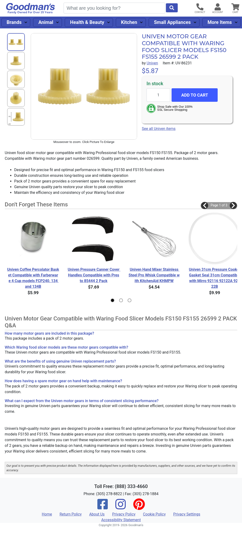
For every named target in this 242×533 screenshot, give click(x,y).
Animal (45, 22)
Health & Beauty (87, 22)
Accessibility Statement (121, 520)
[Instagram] (120, 507)
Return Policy (71, 514)
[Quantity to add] (158, 95)
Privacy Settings (186, 514)
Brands (14, 22)
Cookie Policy (154, 514)
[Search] (114, 8)
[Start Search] (172, 7)
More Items (219, 22)
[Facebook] (102, 507)
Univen (152, 63)
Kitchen (129, 22)
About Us (96, 514)
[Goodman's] (30, 8)
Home (47, 514)
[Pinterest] (139, 507)
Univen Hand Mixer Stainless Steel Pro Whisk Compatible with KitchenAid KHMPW (154, 275)
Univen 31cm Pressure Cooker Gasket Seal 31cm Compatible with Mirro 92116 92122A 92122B (215, 278)
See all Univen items (159, 128)
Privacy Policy (124, 514)
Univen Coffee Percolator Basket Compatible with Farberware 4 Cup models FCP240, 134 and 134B (33, 278)
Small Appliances (172, 22)
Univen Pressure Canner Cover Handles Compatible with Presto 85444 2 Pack (94, 275)
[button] (204, 205)
